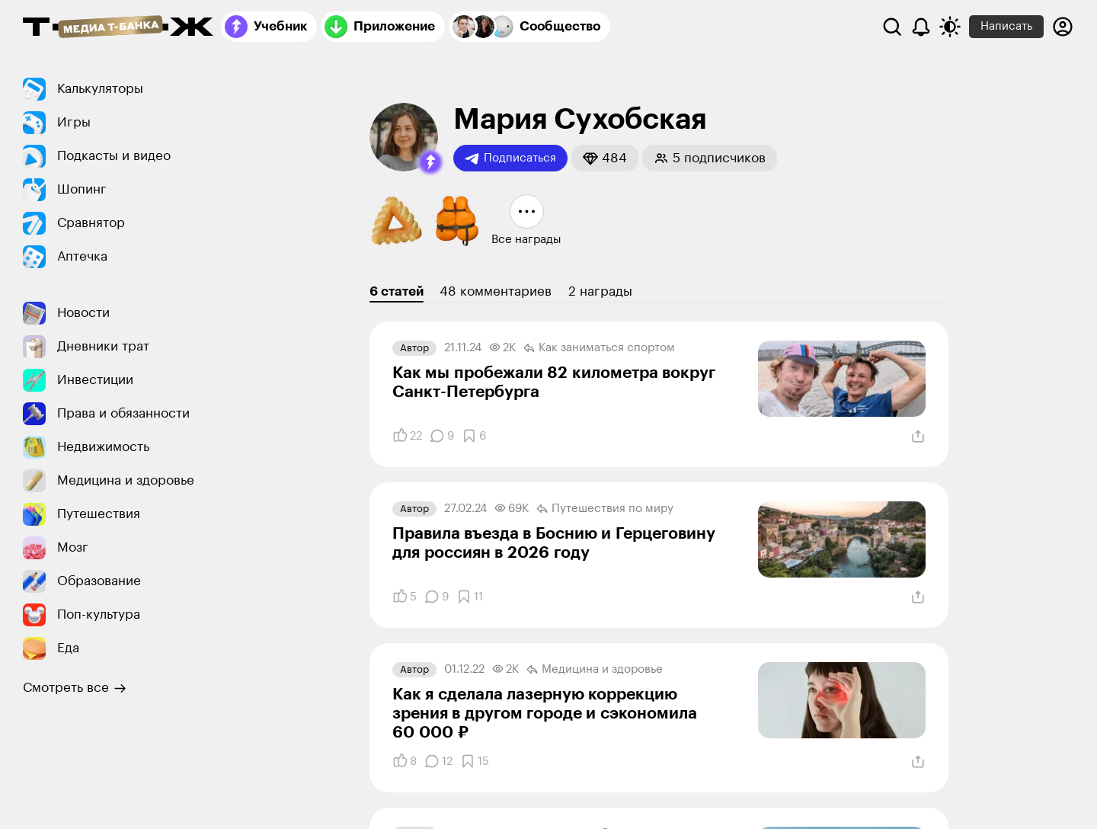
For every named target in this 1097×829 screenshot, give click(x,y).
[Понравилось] (407, 436)
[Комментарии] (442, 436)
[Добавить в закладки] (474, 436)
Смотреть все (74, 688)
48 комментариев (496, 291)
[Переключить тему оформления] (950, 26)
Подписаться (510, 158)
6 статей (396, 291)
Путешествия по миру (604, 509)
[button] (430, 162)
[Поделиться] (918, 436)
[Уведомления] (921, 26)
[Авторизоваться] (1062, 26)
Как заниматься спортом (599, 348)
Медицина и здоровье (594, 670)
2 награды (600, 291)
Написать (1006, 26)
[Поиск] (892, 26)
